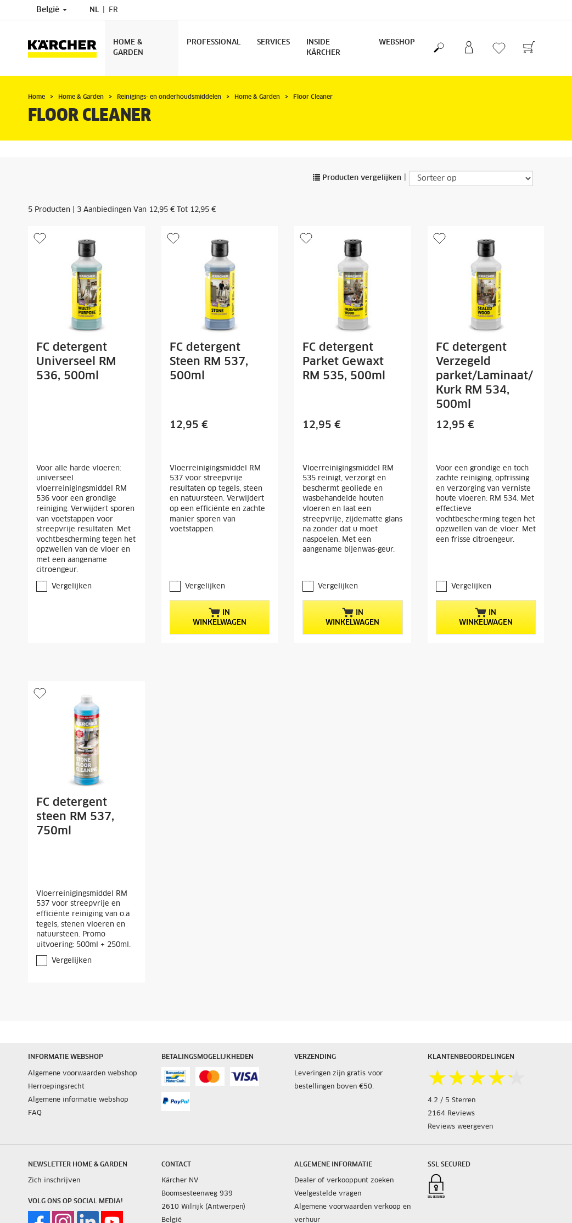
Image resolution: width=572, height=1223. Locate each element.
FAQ (35, 1113)
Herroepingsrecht (56, 1087)
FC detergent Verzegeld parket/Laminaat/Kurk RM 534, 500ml (484, 376)
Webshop (397, 42)
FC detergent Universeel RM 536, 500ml (76, 362)
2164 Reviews (451, 1113)
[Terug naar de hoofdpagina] (66, 48)
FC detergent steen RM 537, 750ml (75, 817)
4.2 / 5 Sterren (451, 1100)
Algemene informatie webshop (78, 1100)
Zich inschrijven (54, 1180)
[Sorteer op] (471, 178)
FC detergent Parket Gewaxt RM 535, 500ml (343, 362)
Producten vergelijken (357, 178)
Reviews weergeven (460, 1127)
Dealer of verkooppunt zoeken (344, 1180)
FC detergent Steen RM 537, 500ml (209, 362)
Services (273, 42)
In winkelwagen (219, 617)
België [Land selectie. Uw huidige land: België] (51, 10)
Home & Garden (128, 48)
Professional (213, 42)
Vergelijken (72, 586)
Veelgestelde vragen (327, 1194)
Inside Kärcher (323, 48)
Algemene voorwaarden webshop (82, 1073)
